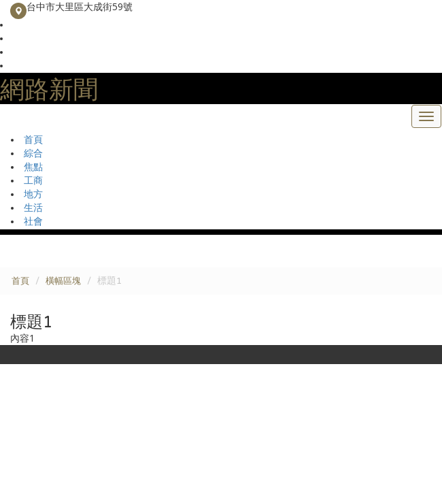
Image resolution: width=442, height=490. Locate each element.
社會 (33, 221)
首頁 (33, 140)
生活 (33, 208)
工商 (33, 180)
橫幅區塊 (63, 281)
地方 (33, 194)
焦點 (33, 167)
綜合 (33, 153)
